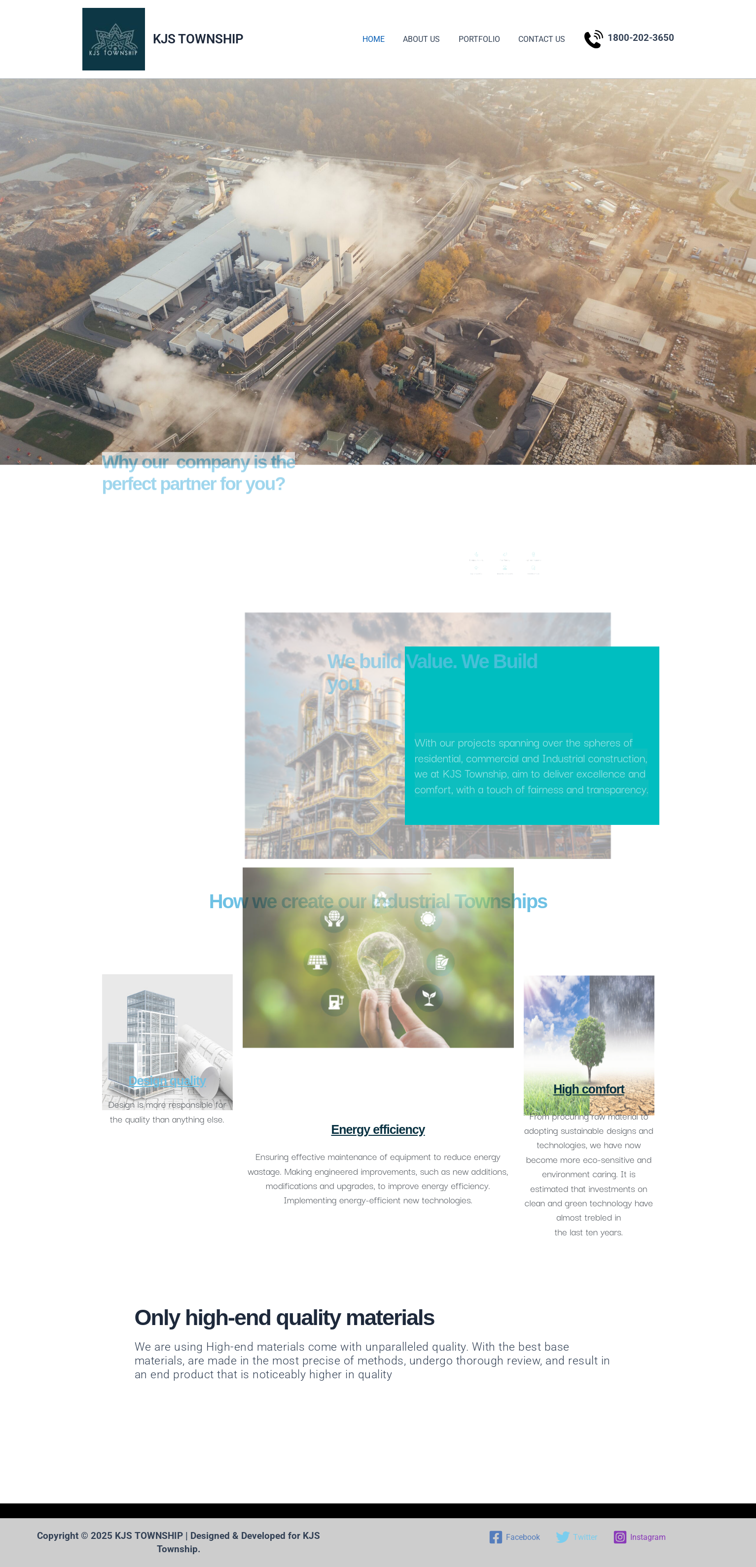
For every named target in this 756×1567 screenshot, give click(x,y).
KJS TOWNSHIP (198, 39)
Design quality (167, 1081)
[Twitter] (576, 1537)
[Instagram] (639, 1537)
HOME (383, 39)
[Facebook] (514, 1537)
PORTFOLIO (483, 39)
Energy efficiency (378, 1129)
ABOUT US (428, 39)
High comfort (588, 1089)
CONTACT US (543, 39)
